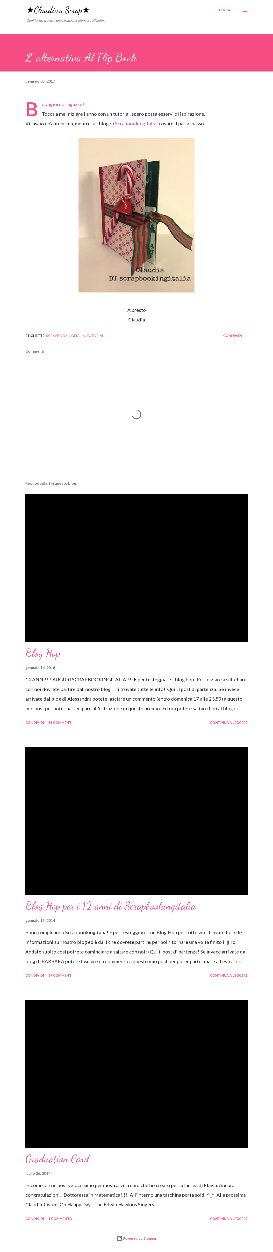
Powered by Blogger (136, 1238)
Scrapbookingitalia (135, 123)
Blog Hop (42, 653)
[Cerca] (224, 10)
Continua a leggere (229, 722)
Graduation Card (57, 1158)
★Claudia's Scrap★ (58, 10)
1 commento (60, 1218)
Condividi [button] (232, 336)
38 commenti (60, 722)
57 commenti (60, 975)
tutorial (95, 336)
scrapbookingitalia (65, 336)
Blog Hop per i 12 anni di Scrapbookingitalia (110, 906)
